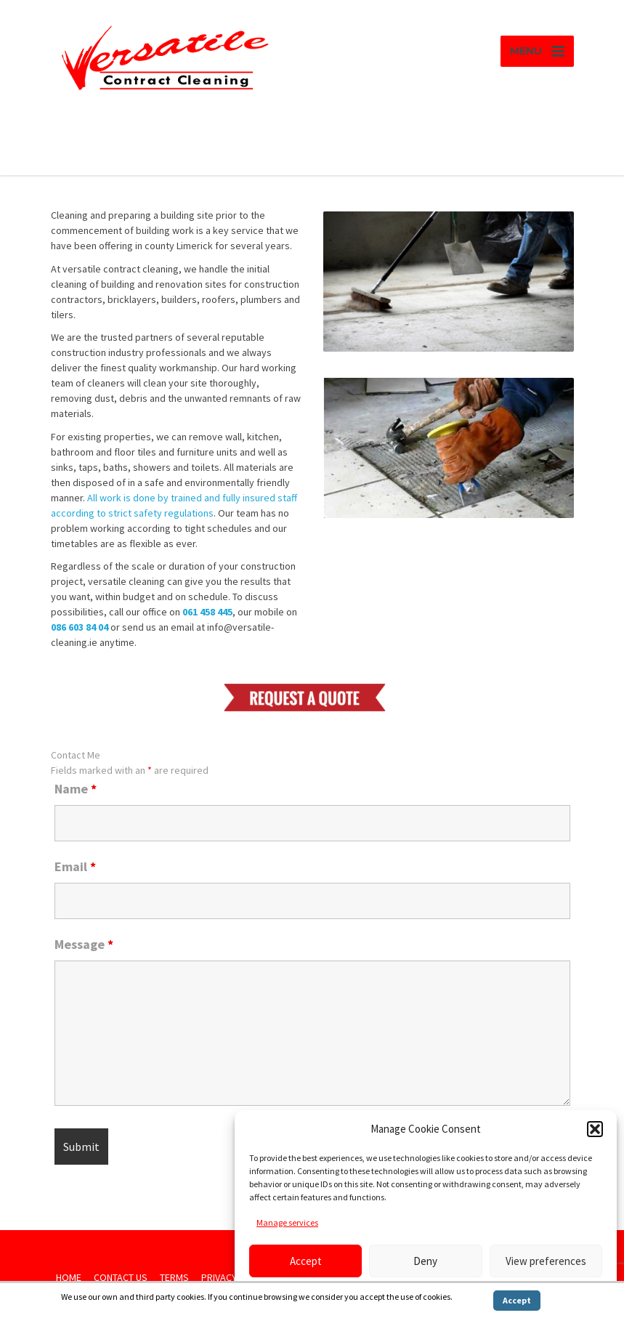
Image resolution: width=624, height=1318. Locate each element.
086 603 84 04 (79, 627)
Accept (306, 1261)
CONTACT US (120, 1277)
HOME (68, 1277)
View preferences (546, 1261)
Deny (425, 1261)
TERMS (174, 1277)
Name (75, 789)
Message (83, 944)
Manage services (287, 1222)
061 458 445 (207, 611)
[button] (595, 1129)
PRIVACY (219, 1277)
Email (75, 867)
